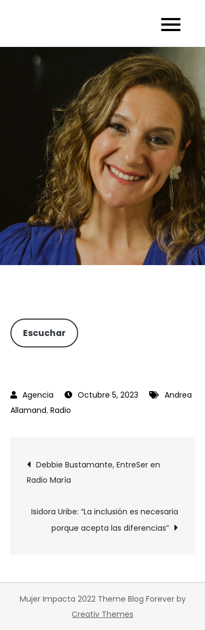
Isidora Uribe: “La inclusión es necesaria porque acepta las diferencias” (104, 519)
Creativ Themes (102, 614)
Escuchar (44, 333)
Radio (60, 410)
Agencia (38, 394)
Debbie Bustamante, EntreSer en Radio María (93, 472)
